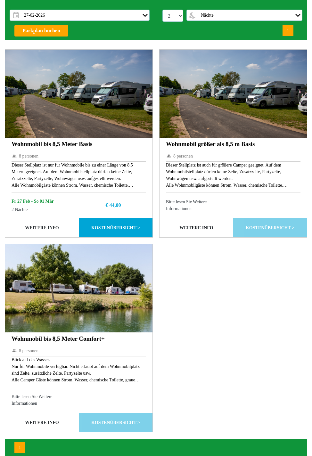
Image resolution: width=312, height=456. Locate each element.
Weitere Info (42, 227)
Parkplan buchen (41, 30)
